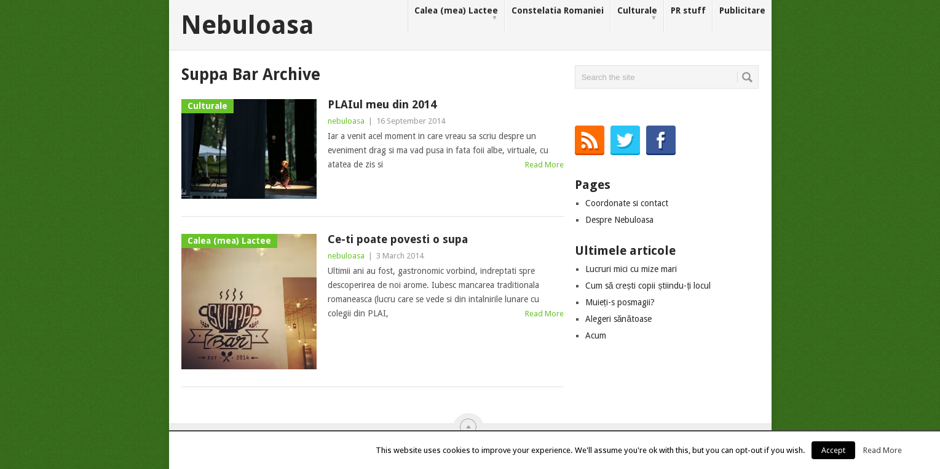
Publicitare (742, 10)
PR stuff (688, 10)
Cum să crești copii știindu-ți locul (648, 286)
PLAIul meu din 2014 (382, 104)
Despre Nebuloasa (619, 220)
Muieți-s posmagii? (620, 302)
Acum (595, 335)
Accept (833, 450)
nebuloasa (346, 121)
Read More (544, 164)
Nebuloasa (247, 25)
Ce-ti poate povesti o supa (398, 239)
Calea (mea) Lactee (456, 14)
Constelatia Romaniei (557, 10)
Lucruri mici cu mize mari (631, 269)
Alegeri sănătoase (618, 319)
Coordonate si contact (626, 203)
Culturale (637, 14)
